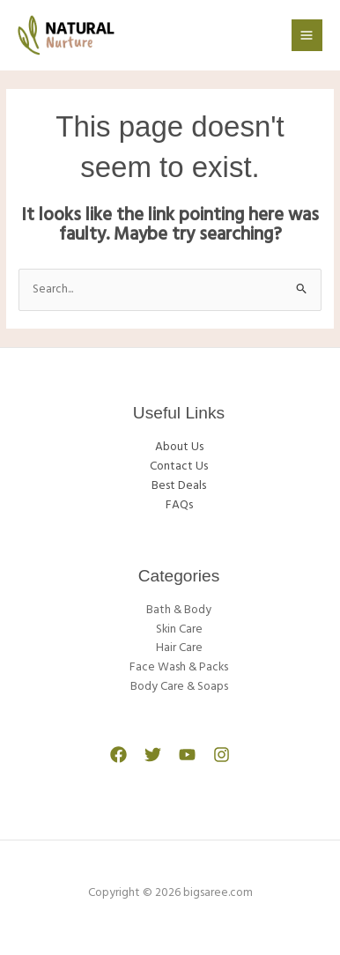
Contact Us (179, 466)
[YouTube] (187, 754)
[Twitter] (152, 754)
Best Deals (179, 486)
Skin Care (179, 629)
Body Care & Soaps (179, 686)
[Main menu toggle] (307, 34)
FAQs (179, 505)
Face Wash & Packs (178, 667)
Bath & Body (178, 610)
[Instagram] (221, 754)
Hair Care (179, 648)
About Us (179, 447)
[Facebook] (118, 754)
